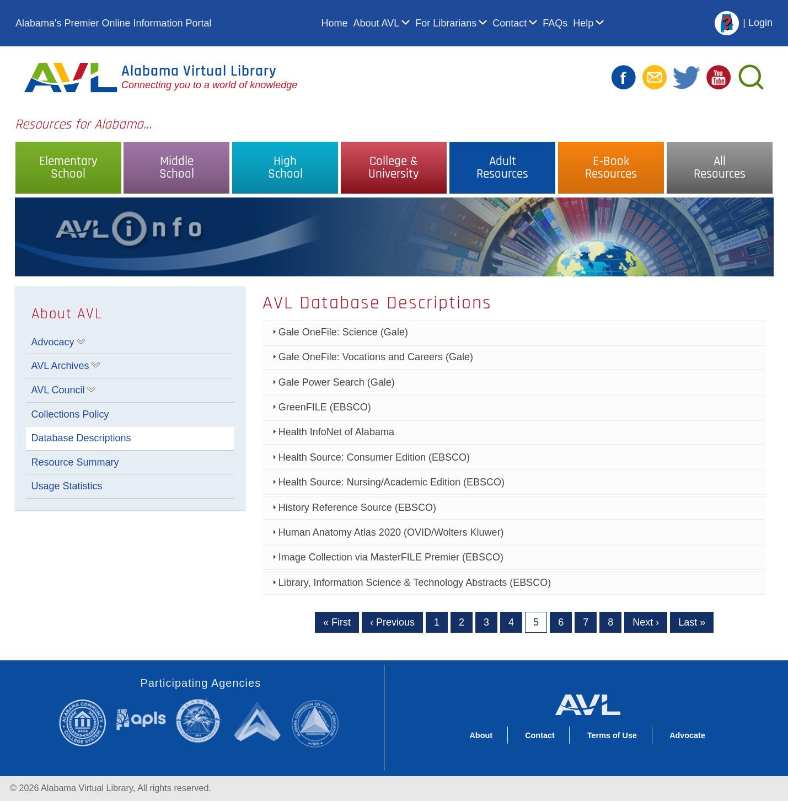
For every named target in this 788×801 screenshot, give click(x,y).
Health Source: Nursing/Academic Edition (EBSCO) (391, 482)
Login (760, 22)
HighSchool (285, 167)
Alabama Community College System (87, 722)
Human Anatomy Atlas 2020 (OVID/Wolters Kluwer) (391, 532)
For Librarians (445, 23)
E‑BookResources (611, 167)
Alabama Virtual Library (199, 71)
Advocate (687, 735)
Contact (509, 23)
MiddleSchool (176, 167)
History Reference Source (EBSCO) (357, 507)
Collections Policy (70, 414)
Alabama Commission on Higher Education (318, 722)
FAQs (555, 23)
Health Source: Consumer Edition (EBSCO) (374, 457)
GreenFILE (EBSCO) (324, 407)
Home (334, 23)
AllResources (720, 167)
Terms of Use (612, 735)
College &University (393, 167)
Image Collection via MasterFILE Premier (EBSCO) (390, 557)
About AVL (376, 23)
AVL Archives (60, 365)
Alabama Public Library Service (141, 719)
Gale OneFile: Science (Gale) (343, 332)
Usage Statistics (67, 486)
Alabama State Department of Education (200, 720)
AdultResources (502, 167)
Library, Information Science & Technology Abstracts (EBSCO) (414, 582)
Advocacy (52, 342)
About (480, 735)
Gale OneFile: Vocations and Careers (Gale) (375, 356)
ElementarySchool (68, 167)
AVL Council (58, 390)
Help (583, 23)
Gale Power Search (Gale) (336, 382)
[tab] (514, 332)
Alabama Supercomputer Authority (258, 720)
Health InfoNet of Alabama (336, 431)
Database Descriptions (81, 438)
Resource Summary (75, 462)
